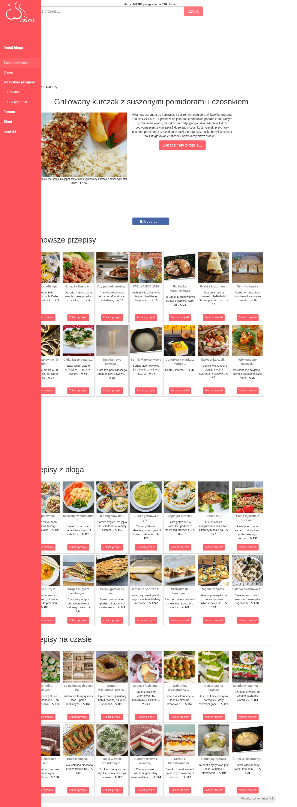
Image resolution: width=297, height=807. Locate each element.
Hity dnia (12, 92)
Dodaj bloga (13, 48)
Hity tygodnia (15, 102)
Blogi (7, 121)
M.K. (287, 798)
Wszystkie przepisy (19, 82)
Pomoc (9, 112)
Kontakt (9, 131)
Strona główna (15, 62)
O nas (8, 72)
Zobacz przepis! (60, 317)
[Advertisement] (166, 50)
